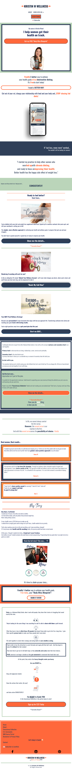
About (5, 727)
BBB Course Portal (8, 734)
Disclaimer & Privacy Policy (11, 736)
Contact (5, 742)
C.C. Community (7, 732)
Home (4, 724)
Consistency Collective (10, 729)
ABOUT (30, 12)
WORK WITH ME (38, 12)
